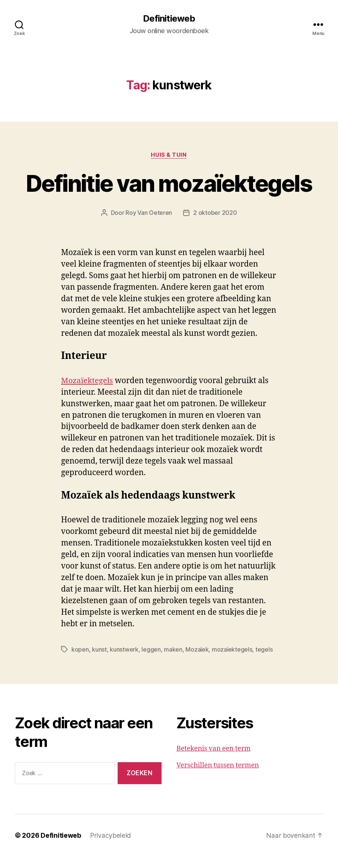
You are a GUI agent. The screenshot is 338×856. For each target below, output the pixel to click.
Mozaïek (196, 649)
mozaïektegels (232, 649)
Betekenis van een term (213, 748)
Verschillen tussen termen (217, 765)
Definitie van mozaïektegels (169, 183)
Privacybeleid (110, 835)
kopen (80, 649)
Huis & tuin (169, 155)
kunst (99, 649)
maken (173, 649)
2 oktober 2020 (215, 213)
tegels (263, 649)
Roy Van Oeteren (148, 213)
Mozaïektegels (87, 381)
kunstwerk (124, 649)
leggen (150, 649)
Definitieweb (169, 18)
